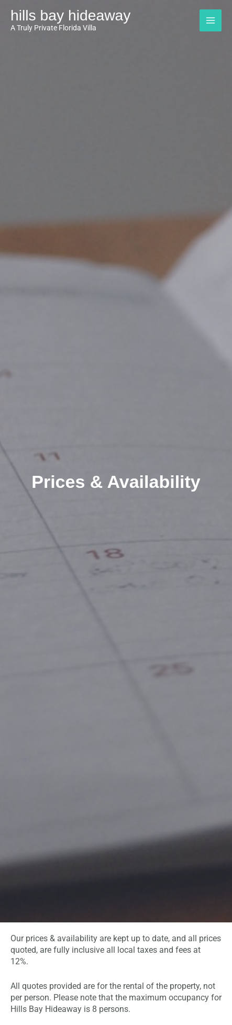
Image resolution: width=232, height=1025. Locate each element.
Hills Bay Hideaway (70, 15)
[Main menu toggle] (211, 20)
